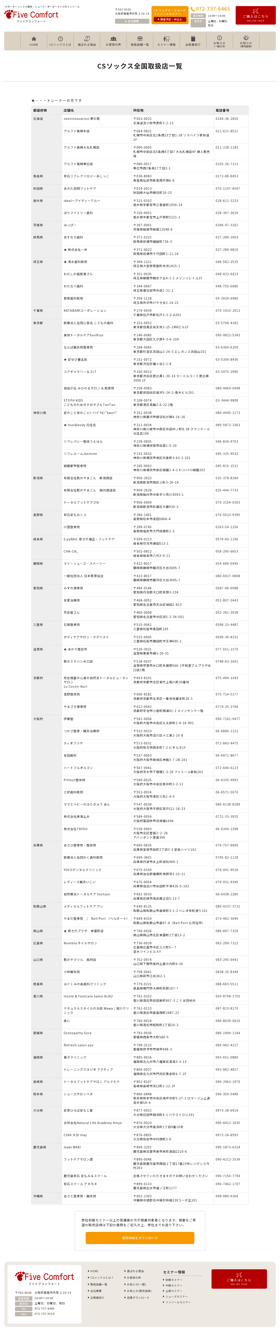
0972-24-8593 (227, 1135)
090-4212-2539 (228, 1159)
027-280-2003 (227, 237)
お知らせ (219, 41)
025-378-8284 (227, 478)
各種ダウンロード (139, 1301)
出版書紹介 (193, 41)
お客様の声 (113, 41)
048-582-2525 (227, 262)
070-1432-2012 (228, 310)
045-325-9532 (227, 453)
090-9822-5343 (228, 335)
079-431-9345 (227, 882)
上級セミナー (174, 1293)
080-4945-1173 (228, 412)
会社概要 (132, 21)
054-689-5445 (227, 563)
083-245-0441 (227, 959)
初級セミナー (174, 1280)
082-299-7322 (227, 943)
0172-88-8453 (227, 176)
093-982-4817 (227, 1069)
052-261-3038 (227, 612)
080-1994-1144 (228, 1033)
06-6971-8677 (227, 755)
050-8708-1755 (228, 996)
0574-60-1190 (227, 539)
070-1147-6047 (228, 188)
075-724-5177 (227, 694)
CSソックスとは (60, 41)
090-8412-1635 (228, 1123)
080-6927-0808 (228, 576)
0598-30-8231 (227, 637)
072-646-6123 (227, 768)
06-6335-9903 (227, 780)
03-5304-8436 (227, 359)
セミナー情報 (166, 41)
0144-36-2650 (227, 118)
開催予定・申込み (170, 19)
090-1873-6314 (228, 1147)
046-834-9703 (227, 441)
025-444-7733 (227, 490)
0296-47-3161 (227, 225)
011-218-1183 (227, 147)
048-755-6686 (227, 286)
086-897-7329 (227, 931)
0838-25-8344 (227, 972)
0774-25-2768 (227, 706)
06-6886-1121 (227, 731)
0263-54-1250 (227, 527)
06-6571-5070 (227, 792)
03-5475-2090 (227, 371)
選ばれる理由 (87, 41)
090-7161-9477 (228, 719)
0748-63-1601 (227, 661)
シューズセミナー (177, 1299)
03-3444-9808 (227, 400)
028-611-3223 (227, 200)
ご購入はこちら (256, 15)
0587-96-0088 (227, 588)
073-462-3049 (227, 918)
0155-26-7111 (227, 164)
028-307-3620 (227, 213)
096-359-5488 (227, 1094)
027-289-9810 (227, 249)
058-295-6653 (227, 551)
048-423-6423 (227, 274)
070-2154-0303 (228, 502)
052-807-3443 (227, 600)
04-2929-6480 (227, 298)
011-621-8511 (227, 131)
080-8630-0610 (228, 1020)
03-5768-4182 (227, 323)
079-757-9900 (227, 845)
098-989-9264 (227, 1196)
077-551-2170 (227, 649)
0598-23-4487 (227, 624)
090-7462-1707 (228, 1184)
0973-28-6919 (227, 1110)
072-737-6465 (210, 8)
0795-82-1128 (227, 857)
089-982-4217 (227, 1045)
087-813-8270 (227, 1008)
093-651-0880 (227, 1057)
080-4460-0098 (228, 388)
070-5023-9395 (228, 515)
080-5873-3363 (228, 425)
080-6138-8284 (228, 804)
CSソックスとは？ (102, 1278)
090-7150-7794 (228, 1176)
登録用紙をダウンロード (140, 1238)
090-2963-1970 (228, 1081)
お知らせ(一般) (137, 1286)
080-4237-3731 (228, 906)
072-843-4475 (227, 743)
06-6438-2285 (227, 894)
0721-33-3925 (227, 816)
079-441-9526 (227, 870)
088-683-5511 (227, 984)
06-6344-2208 (227, 829)
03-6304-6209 (227, 347)
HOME (34, 41)
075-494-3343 (227, 678)
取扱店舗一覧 (140, 41)
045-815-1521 (227, 466)
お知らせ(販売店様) (140, 1293)
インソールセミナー (178, 1305)
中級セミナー (174, 1286)
